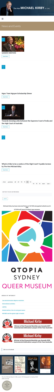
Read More (5, 56)
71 (24, 182)
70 (21, 182)
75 (36, 183)
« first (4, 182)
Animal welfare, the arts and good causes (13, 310)
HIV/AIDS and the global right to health (13, 313)
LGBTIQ (4, 307)
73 (30, 182)
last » (48, 183)
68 (15, 182)
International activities (8, 303)
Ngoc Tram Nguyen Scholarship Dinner (17, 93)
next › (43, 183)
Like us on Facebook (8, 349)
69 (18, 182)
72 (27, 182)
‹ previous (10, 182)
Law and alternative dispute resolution (13, 300)
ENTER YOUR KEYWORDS (10, 192)
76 (39, 183)
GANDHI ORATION (9, 53)
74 (33, 183)
